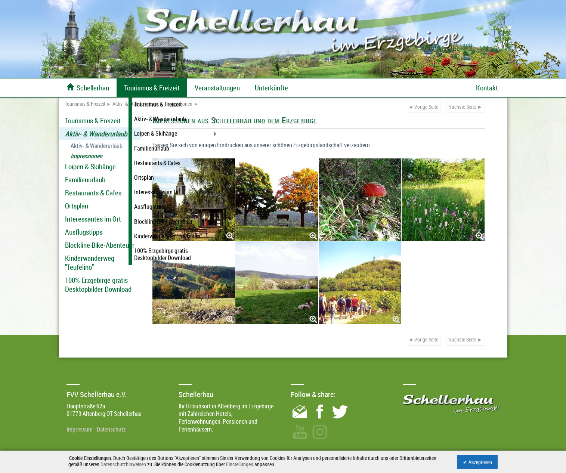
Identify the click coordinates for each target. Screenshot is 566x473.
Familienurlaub (85, 180)
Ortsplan (76, 206)
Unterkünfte (271, 88)
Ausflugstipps (83, 232)
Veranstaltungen (217, 88)
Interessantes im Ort (93, 219)
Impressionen (178, 104)
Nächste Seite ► (465, 106)
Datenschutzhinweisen (123, 464)
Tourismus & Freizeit (85, 104)
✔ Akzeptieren (477, 462)
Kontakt (487, 88)
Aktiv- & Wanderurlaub (135, 104)
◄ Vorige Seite (423, 106)
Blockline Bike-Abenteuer (99, 245)
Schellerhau (88, 88)
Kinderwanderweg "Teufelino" (89, 262)
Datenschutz (111, 429)
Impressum (80, 429)
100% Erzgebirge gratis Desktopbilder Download (98, 284)
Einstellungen (239, 464)
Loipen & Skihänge (90, 166)
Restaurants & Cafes (93, 193)
